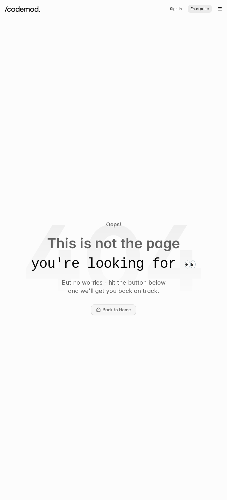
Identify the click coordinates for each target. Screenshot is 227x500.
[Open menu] (220, 9)
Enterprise (200, 9)
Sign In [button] (176, 9)
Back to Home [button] (116, 311)
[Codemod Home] (22, 9)
